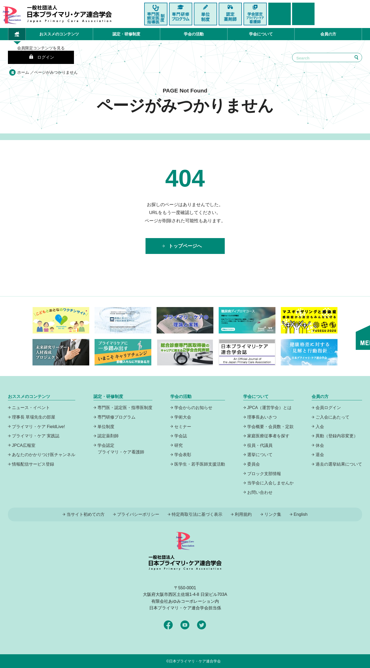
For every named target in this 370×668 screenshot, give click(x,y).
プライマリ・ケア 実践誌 (35, 436)
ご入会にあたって (332, 417)
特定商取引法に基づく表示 (197, 514)
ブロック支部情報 (264, 473)
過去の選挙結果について (339, 464)
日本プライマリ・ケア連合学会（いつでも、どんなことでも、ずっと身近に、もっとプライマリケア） (69, 14)
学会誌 (180, 436)
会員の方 (328, 34)
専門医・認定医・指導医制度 (124, 407)
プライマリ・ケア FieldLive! (38, 426)
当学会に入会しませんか (270, 483)
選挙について (260, 454)
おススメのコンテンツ (59, 34)
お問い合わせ (260, 492)
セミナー (182, 426)
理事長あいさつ (262, 417)
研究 (178, 445)
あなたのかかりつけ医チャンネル (43, 454)
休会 (320, 445)
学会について (261, 34)
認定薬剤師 (108, 436)
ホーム (23, 72)
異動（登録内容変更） (337, 436)
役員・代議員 (260, 445)
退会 (320, 454)
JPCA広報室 (23, 445)
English (300, 514)
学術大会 (182, 417)
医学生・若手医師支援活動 (199, 464)
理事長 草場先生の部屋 (33, 417)
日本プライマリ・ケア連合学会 (195, 661)
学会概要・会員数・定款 (270, 426)
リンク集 (272, 514)
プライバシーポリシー (138, 514)
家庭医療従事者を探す (268, 436)
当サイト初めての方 (86, 514)
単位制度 (105, 426)
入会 (320, 426)
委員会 (253, 464)
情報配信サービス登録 (33, 464)
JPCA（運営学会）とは (269, 407)
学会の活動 (194, 34)
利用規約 (243, 514)
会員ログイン (328, 407)
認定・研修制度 (126, 34)
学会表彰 (182, 454)
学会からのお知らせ (193, 407)
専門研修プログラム (116, 417)
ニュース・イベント (31, 407)
